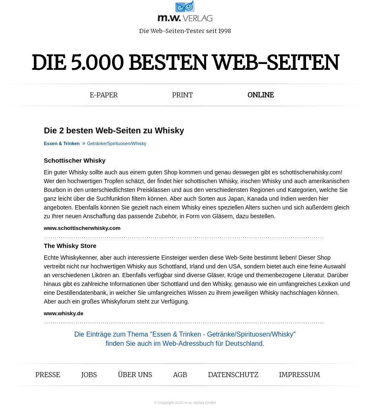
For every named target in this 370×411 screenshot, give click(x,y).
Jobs (89, 374)
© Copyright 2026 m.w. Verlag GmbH (185, 403)
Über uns (135, 374)
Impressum (299, 374)
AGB (180, 374)
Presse (48, 374)
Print (182, 95)
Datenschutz (233, 374)
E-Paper (104, 95)
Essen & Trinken (62, 143)
